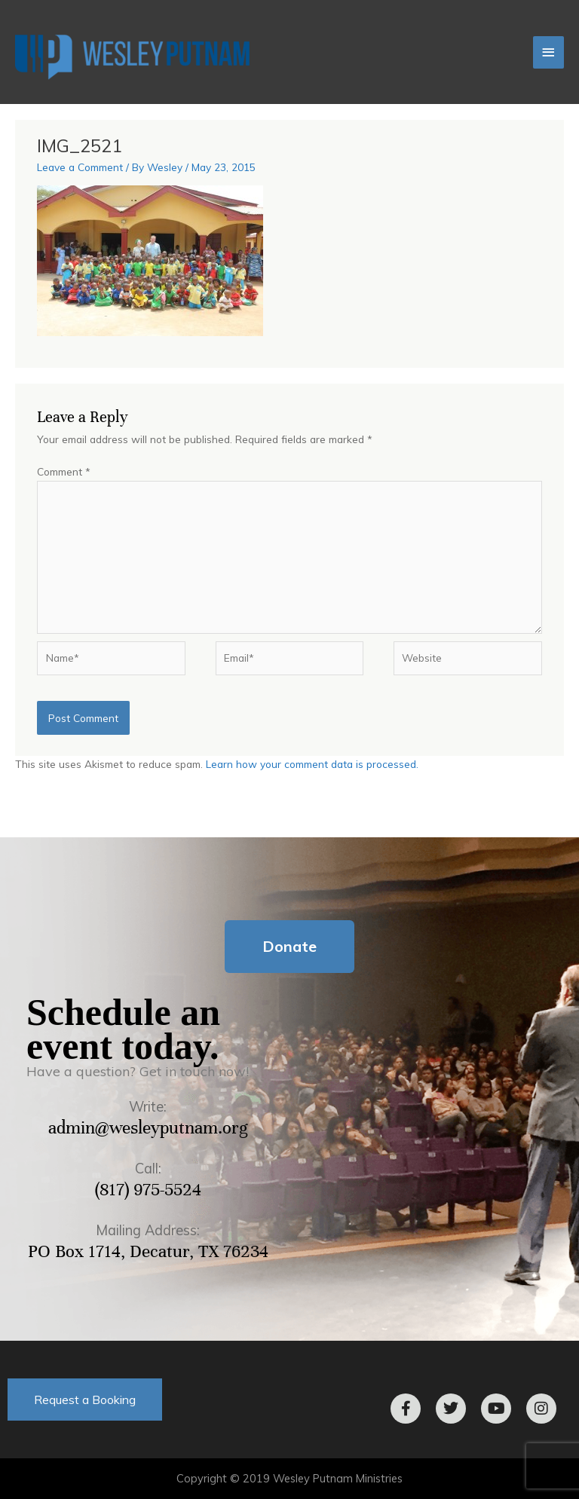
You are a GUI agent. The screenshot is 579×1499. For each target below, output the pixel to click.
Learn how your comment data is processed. (312, 763)
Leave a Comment (80, 167)
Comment (63, 471)
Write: (148, 1106)
